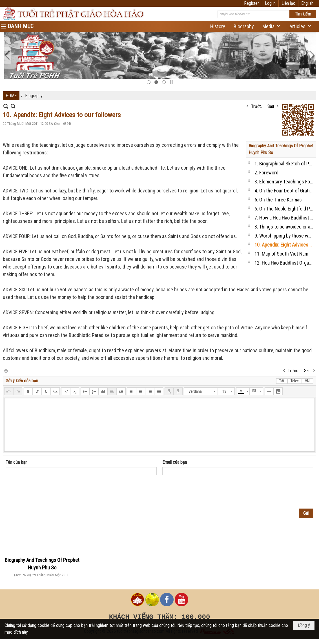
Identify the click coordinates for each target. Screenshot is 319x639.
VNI (307, 381)
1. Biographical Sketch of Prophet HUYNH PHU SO (284, 164)
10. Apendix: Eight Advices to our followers (284, 245)
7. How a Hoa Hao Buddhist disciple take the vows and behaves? (284, 218)
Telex (295, 381)
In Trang (5, 370)
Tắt (281, 381)
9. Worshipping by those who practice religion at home (284, 236)
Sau (270, 106)
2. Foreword (266, 173)
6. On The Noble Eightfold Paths (284, 209)
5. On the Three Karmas (278, 200)
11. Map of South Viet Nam (281, 254)
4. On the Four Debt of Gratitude (284, 191)
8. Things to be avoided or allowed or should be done (284, 227)
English (307, 3)
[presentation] (48, 492)
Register (251, 3)
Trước (256, 106)
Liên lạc (288, 3)
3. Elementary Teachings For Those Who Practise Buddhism (284, 182)
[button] (271, 26)
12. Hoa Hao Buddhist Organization (284, 263)
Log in (270, 3)
